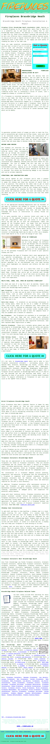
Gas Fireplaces (22, 679)
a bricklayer (22, 651)
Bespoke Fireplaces (30, 677)
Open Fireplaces (15, 681)
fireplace (12, 29)
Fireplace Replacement (8, 689)
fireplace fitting (13, 635)
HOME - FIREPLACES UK (25, 726)
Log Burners (43, 677)
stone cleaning (39, 658)
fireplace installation (23, 586)
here (10, 586)
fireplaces (21, 53)
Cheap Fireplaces (17, 686)
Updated (20, 731)
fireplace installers (27, 463)
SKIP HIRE (45, 662)
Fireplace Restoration (32, 684)
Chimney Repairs (27, 731)
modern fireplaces (21, 612)
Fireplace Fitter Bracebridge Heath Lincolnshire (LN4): (20, 27)
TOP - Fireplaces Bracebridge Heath (13, 717)
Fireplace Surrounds (16, 684)
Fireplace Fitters (33, 682)
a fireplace (15, 583)
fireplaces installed (39, 576)
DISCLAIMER (45, 12)
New (17, 731)
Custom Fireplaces (8, 679)
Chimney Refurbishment (33, 693)
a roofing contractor (14, 653)
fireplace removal (7, 626)
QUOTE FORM (38, 638)
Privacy (47, 731)
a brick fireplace (40, 411)
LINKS (29, 12)
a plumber (21, 665)
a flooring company (31, 650)
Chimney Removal (17, 693)
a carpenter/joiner (38, 655)
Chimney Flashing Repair (31, 695)
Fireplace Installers (14, 677)
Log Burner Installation (32, 686)
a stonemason (44, 664)
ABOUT (34, 12)
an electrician (20, 662)
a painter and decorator (23, 657)
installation (42, 474)
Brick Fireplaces (28, 688)
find (6, 562)
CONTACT (39, 12)
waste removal (28, 667)
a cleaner (20, 664)
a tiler (18, 660)
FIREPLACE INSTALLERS (28, 504)
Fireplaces (36, 681)
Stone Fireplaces (18, 682)
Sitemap (2, 731)
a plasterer (42, 660)
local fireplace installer (36, 548)
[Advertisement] (25, 121)
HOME (25, 12)
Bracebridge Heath (21, 361)
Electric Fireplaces (19, 691)
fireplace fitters (15, 671)
